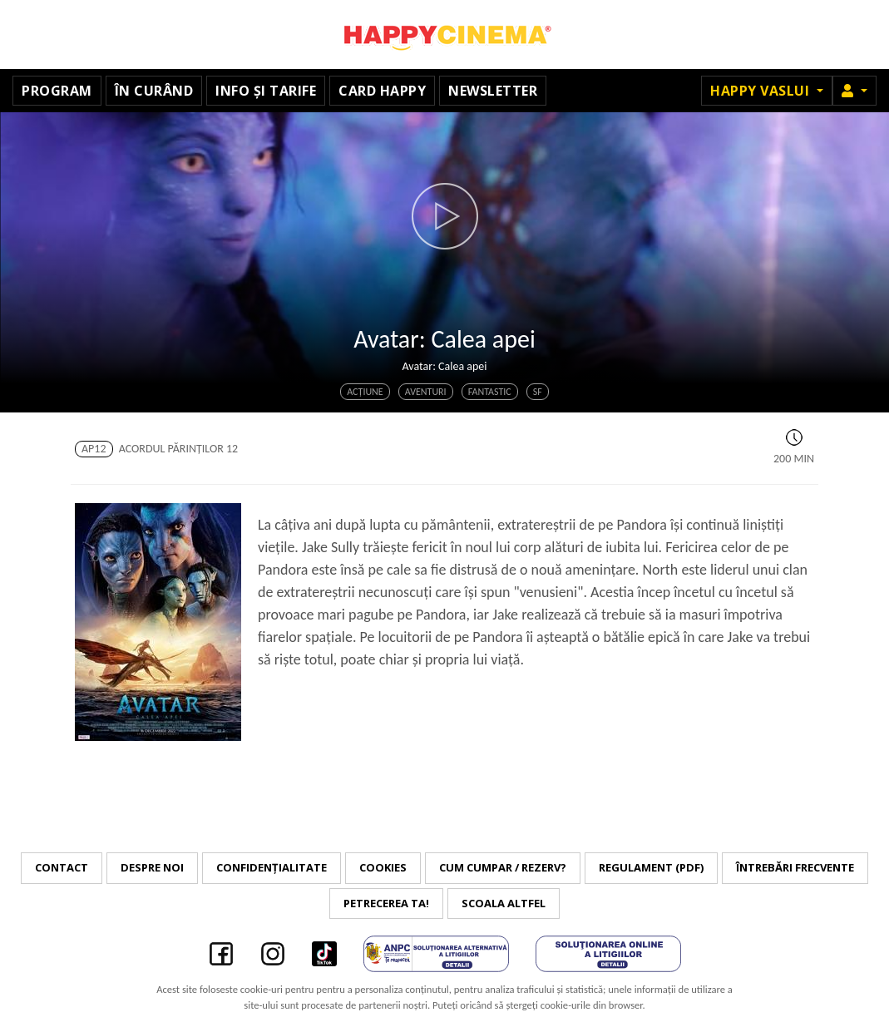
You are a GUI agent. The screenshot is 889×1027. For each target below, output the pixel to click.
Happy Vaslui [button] (761, 90)
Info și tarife (265, 90)
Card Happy (382, 90)
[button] (854, 91)
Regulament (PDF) (651, 867)
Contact (61, 867)
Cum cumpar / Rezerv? (502, 867)
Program (57, 90)
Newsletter (492, 90)
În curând (154, 90)
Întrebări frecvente (795, 867)
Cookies (383, 867)
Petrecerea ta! (386, 903)
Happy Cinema (445, 34)
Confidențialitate (271, 867)
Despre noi (152, 867)
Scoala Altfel (504, 903)
